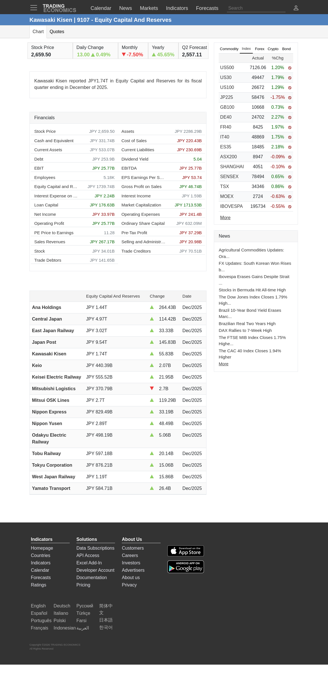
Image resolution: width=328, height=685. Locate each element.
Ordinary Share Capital (143, 223)
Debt (38, 159)
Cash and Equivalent (53, 140)
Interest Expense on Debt (56, 195)
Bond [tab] (286, 49)
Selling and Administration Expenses (143, 241)
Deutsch (62, 605)
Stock (39, 251)
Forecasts (41, 577)
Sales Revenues (49, 241)
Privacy (129, 584)
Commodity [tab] (229, 49)
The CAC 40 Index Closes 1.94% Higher (250, 354)
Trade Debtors (47, 260)
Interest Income (136, 195)
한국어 (106, 627)
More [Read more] (225, 217)
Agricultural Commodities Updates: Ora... (251, 253)
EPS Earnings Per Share (143, 177)
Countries (40, 555)
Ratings (38, 584)
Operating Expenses (141, 214)
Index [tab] (246, 48)
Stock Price (45, 131)
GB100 (227, 107)
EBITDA (129, 168)
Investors (131, 562)
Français (39, 628)
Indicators (40, 562)
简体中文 (106, 609)
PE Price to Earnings (53, 232)
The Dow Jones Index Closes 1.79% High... (253, 300)
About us (131, 577)
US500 (227, 67)
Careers (130, 555)
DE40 (225, 117)
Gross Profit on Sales (142, 186)
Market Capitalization (141, 204)
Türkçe (83, 613)
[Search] (256, 8)
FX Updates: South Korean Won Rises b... (255, 266)
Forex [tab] (259, 49)
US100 (227, 87)
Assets (128, 131)
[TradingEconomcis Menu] (35, 7)
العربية (82, 628)
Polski (60, 620)
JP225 (226, 97)
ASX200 (228, 156)
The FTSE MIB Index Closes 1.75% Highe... (252, 340)
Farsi (81, 620)
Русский (84, 605)
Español (39, 613)
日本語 (106, 620)
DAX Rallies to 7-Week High (245, 330)
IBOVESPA (231, 206)
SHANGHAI (232, 166)
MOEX (226, 196)
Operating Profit (49, 223)
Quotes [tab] (57, 31)
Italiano (61, 613)
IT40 (224, 137)
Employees (44, 177)
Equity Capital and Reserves (56, 186)
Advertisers (133, 570)
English (38, 605)
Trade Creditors (136, 251)
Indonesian (65, 628)
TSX (224, 186)
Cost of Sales (134, 140)
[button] (296, 8)
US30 (225, 77)
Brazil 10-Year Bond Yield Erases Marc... (250, 313)
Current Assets (48, 149)
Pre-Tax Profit (134, 232)
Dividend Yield (135, 159)
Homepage (42, 548)
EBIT (39, 168)
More (223, 363)
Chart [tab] (38, 31)
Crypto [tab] (273, 49)
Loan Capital (46, 204)
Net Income (45, 214)
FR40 (225, 127)
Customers (133, 548)
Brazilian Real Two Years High (247, 323)
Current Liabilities (138, 149)
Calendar (40, 570)
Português (41, 620)
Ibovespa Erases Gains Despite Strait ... (254, 279)
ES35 (225, 146)
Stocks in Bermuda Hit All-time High (252, 289)
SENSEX (229, 176)
